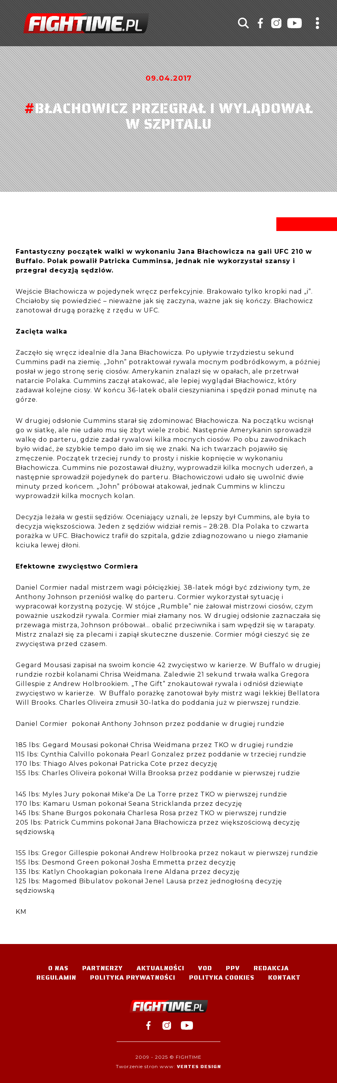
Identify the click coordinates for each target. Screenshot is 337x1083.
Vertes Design (199, 1066)
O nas (58, 968)
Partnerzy (102, 968)
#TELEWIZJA (86, 23)
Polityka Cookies (221, 977)
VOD (205, 968)
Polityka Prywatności (132, 977)
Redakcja (271, 968)
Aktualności (160, 968)
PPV (233, 968)
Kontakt (284, 977)
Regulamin (56, 977)
